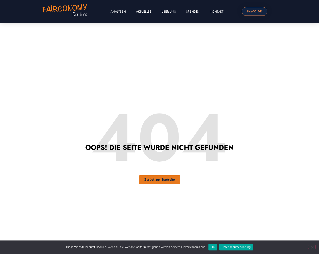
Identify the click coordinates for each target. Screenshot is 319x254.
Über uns (168, 11)
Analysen (118, 11)
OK (213, 247)
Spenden (193, 11)
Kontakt (217, 11)
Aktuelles (143, 11)
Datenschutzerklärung (236, 247)
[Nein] (312, 247)
